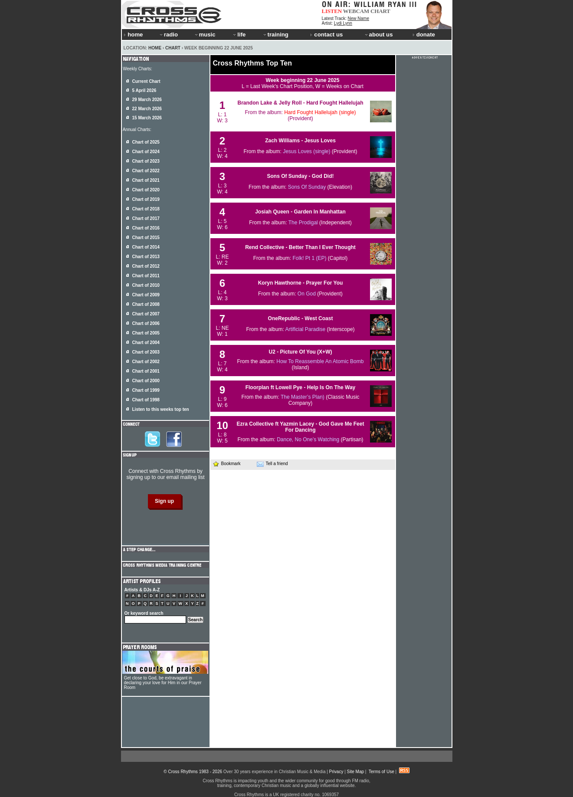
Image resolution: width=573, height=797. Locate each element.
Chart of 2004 (146, 342)
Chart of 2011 (146, 275)
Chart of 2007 (146, 314)
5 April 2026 (144, 90)
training (275, 34)
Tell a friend (272, 464)
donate (424, 34)
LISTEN (332, 11)
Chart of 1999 (146, 390)
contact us (326, 34)
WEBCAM (356, 11)
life (239, 34)
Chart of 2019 (146, 199)
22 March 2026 (147, 108)
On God (307, 294)
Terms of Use (381, 771)
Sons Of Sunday (307, 187)
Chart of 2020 (146, 189)
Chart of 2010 (146, 285)
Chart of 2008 (146, 304)
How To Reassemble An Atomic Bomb (319, 361)
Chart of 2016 (146, 228)
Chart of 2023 (146, 161)
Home (154, 48)
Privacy (336, 771)
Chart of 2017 (146, 218)
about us (378, 34)
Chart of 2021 (146, 180)
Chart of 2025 (146, 142)
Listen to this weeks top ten (160, 409)
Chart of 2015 (146, 237)
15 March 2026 (147, 117)
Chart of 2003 (146, 352)
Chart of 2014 (146, 247)
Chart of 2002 (146, 361)
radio (168, 34)
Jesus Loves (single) (306, 151)
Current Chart (146, 81)
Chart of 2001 (146, 371)
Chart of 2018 (146, 209)
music (205, 34)
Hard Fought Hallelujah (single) (320, 112)
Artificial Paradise (305, 329)
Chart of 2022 (146, 170)
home (133, 34)
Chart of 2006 (146, 323)
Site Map (355, 771)
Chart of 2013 (146, 256)
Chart (172, 48)
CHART (380, 11)
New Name (358, 18)
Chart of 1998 (146, 399)
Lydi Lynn (343, 23)
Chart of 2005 (146, 333)
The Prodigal (303, 223)
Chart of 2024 (146, 151)
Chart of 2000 (146, 380)
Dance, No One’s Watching (308, 439)
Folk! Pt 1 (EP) (309, 258)
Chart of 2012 (146, 266)
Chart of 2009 (146, 294)
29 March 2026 (147, 99)
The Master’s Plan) (302, 397)
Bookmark (227, 463)
